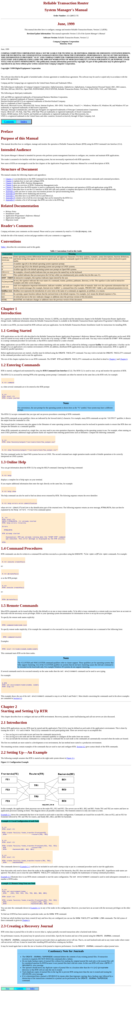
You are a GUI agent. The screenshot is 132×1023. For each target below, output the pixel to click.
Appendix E (10, 200)
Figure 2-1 (70, 777)
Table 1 (3, 247)
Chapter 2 (9, 181)
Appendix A (10, 192)
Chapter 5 (9, 187)
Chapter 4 (9, 185)
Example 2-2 (6, 902)
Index (32, 1020)
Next (7, 1020)
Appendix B (10, 194)
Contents (20, 1020)
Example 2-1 (6, 833)
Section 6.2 (17, 716)
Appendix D (10, 198)
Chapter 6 (9, 189)
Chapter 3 (9, 183)
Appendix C (10, 196)
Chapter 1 (9, 179)
